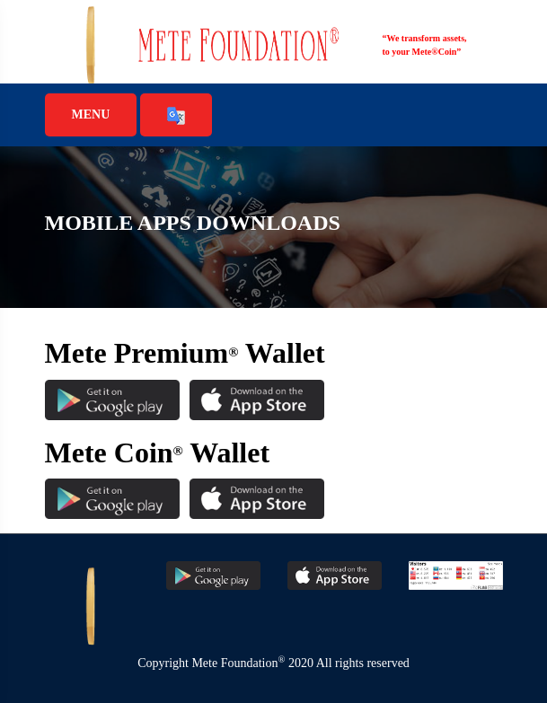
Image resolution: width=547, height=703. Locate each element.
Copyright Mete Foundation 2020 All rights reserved (273, 663)
